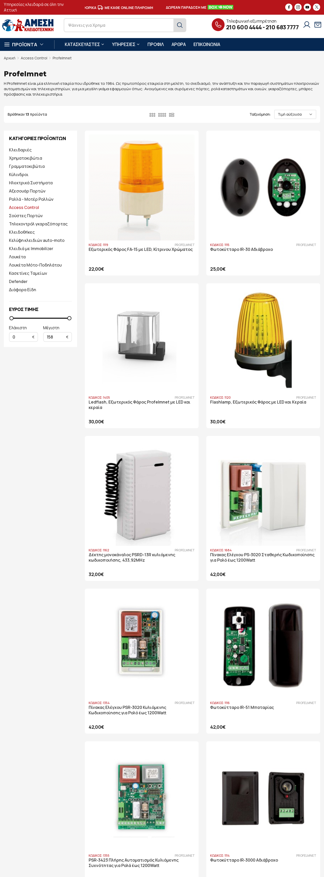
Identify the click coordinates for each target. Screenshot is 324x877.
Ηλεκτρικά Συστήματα (31, 183)
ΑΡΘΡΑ (179, 44)
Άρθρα (118, 827)
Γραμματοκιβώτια (27, 166)
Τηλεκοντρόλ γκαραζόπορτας (38, 224)
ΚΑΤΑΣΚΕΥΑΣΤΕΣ (84, 44)
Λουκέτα (17, 257)
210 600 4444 (244, 27)
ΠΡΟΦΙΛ (155, 44)
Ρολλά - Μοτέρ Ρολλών (31, 199)
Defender (18, 281)
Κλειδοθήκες (22, 232)
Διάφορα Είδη (22, 290)
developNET (185, 869)
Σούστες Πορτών (26, 215)
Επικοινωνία (122, 835)
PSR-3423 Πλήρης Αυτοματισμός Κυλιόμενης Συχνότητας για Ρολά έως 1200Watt (278, 439)
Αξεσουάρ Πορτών (27, 191)
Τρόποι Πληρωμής (187, 827)
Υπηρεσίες (121, 812)
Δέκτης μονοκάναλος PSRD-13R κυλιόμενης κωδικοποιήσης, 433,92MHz (201, 326)
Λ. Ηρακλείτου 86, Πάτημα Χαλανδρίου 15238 (51, 804)
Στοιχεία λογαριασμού (190, 804)
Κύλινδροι (19, 174)
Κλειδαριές (20, 150)
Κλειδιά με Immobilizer (31, 248)
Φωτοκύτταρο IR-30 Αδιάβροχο (201, 209)
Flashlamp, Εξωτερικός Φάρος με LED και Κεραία (119, 323)
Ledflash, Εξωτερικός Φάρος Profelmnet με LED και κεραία (280, 211)
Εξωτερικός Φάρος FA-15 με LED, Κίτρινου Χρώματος (121, 211)
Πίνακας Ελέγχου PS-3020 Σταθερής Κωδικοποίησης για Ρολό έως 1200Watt (281, 326)
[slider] (12, 318)
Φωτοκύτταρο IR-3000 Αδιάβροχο (111, 548)
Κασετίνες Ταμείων (28, 273)
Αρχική (9, 58)
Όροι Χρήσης (182, 812)
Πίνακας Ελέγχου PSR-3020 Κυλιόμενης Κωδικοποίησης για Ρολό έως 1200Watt (120, 439)
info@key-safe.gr (27, 819)
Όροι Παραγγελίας (187, 819)
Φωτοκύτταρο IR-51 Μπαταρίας (202, 433)
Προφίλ (118, 804)
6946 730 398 (56, 826)
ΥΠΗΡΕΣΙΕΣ (126, 44)
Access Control (34, 58)
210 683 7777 (282, 27)
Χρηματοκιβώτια (25, 158)
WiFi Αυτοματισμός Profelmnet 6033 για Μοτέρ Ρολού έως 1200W (120, 663)
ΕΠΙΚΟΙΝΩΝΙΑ (206, 44)
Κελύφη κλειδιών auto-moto (36, 240)
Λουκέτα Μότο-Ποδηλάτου (35, 265)
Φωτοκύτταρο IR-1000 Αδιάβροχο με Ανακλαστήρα (197, 548)
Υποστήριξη (122, 819)
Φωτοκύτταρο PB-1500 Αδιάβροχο (274, 548)
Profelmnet (62, 58)
